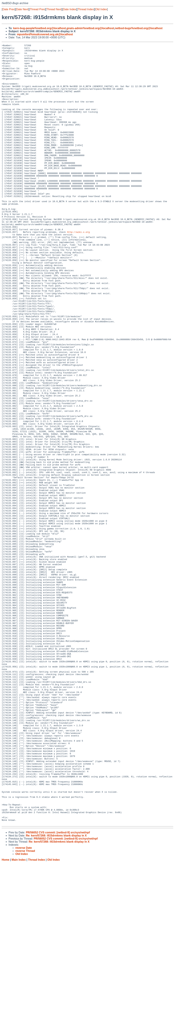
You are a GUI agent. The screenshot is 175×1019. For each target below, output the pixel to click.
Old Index (101, 9)
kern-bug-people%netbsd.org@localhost (39, 28)
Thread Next (53, 9)
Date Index (69, 9)
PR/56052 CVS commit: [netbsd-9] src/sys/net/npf (58, 988)
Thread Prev (37, 9)
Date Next (22, 9)
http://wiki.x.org (78, 269)
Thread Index (86, 9)
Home (5, 1015)
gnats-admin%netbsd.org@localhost (90, 28)
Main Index (19, 1015)
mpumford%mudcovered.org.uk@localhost (45, 34)
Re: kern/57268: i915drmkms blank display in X (56, 991)
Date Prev (8, 9)
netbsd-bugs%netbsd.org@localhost (139, 28)
